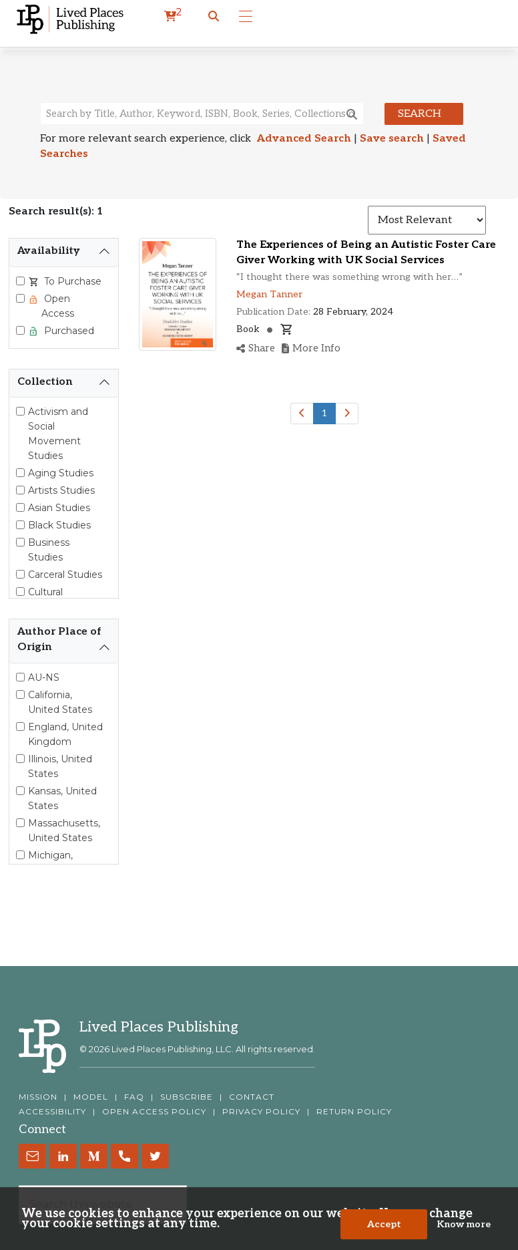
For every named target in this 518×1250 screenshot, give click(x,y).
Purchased (67, 331)
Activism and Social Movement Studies (58, 434)
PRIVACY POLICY (261, 1112)
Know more (464, 1224)
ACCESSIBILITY (52, 1112)
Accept (384, 1224)
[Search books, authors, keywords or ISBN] (202, 113)
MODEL (90, 1097)
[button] (213, 16)
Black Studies (59, 525)
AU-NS (43, 677)
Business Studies (48, 549)
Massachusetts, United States (64, 830)
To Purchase (71, 281)
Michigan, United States (60, 862)
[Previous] (302, 413)
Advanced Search (304, 138)
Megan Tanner (269, 294)
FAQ (134, 1097)
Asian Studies (59, 508)
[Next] (346, 413)
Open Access (57, 306)
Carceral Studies (65, 575)
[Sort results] (427, 220)
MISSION (38, 1097)
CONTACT (251, 1097)
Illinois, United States (60, 766)
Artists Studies (61, 490)
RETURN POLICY (354, 1112)
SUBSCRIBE (186, 1097)
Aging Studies (60, 473)
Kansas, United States (62, 798)
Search (419, 114)
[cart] (173, 16)
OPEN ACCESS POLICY (154, 1112)
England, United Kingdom (65, 734)
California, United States (60, 702)
